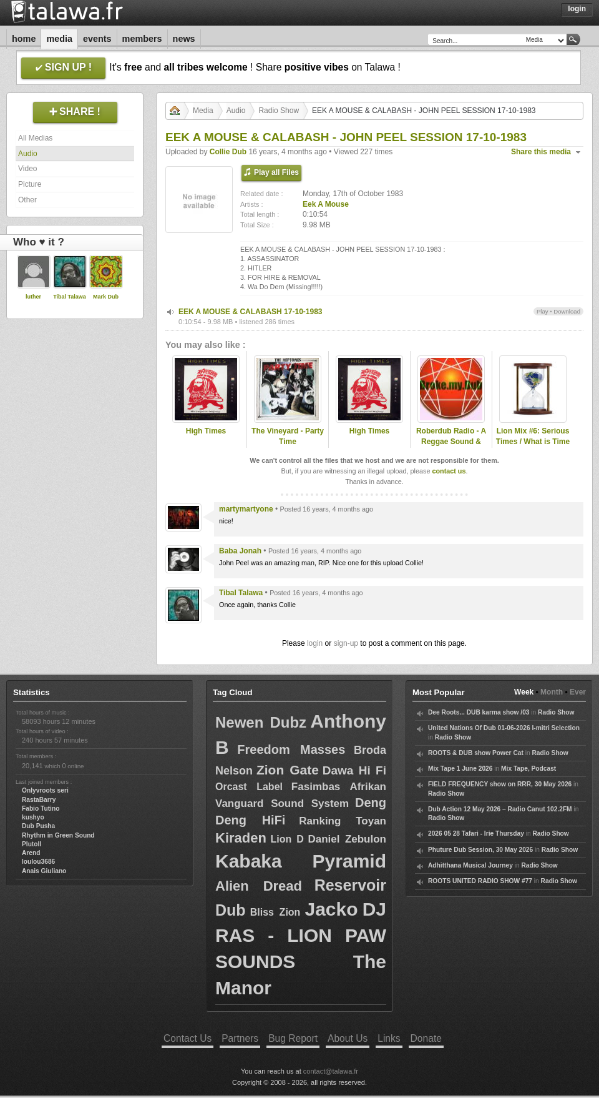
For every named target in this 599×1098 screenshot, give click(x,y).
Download (566, 311)
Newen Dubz (260, 722)
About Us (348, 1038)
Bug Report (293, 1038)
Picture (29, 184)
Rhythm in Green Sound (58, 835)
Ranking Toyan (342, 821)
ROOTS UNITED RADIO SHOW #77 (480, 881)
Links (388, 1038)
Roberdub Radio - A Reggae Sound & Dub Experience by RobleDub (451, 447)
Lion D (286, 839)
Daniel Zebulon (347, 839)
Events (97, 39)
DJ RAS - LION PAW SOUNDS (300, 935)
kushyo (33, 817)
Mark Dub (106, 297)
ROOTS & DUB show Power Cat (476, 752)
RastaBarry (39, 799)
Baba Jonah (240, 551)
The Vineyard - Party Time (287, 436)
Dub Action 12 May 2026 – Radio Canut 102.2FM (500, 809)
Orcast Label (249, 786)
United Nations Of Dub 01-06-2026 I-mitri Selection (504, 728)
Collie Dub (228, 151)
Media (59, 39)
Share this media (541, 151)
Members (142, 39)
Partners (240, 1038)
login (315, 643)
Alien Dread (258, 886)
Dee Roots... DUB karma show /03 (478, 712)
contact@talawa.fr (330, 1071)
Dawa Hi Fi (354, 770)
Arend (31, 852)
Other (27, 199)
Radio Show (278, 110)
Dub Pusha (38, 826)
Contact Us (187, 1038)
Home (24, 39)
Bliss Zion (275, 912)
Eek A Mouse (326, 204)
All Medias (35, 138)
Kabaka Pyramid (300, 861)
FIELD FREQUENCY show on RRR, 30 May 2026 (500, 784)
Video (27, 168)
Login (577, 8)
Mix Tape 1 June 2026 (460, 768)
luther (33, 297)
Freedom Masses (291, 749)
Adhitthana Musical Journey (470, 865)
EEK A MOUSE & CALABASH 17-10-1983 (250, 311)
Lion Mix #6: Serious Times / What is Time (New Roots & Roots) (532, 442)
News (184, 39)
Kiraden (240, 838)
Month (551, 692)
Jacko (331, 909)
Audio (27, 153)
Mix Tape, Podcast (528, 768)
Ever (578, 692)
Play (542, 311)
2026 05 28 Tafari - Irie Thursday (476, 833)
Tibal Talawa (69, 297)
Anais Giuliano (44, 871)
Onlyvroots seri (45, 790)
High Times (206, 431)
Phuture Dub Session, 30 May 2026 (480, 849)
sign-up (346, 643)
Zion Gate (287, 770)
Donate (426, 1038)
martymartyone (246, 509)
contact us (448, 471)
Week (523, 692)
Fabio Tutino (40, 808)
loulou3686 (38, 861)
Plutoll (31, 844)
